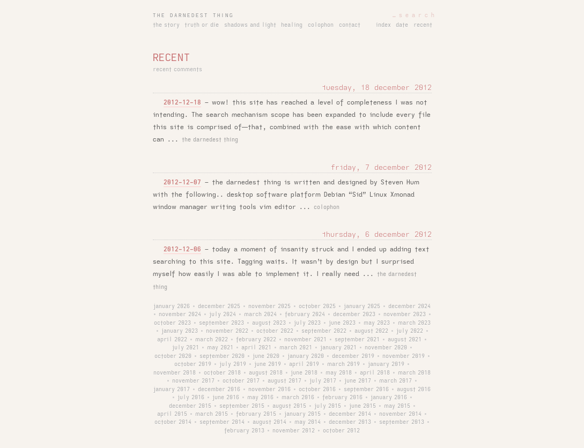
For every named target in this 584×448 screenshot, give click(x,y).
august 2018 (266, 373)
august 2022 (371, 331)
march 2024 (260, 314)
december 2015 (190, 406)
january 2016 (389, 397)
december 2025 (219, 306)
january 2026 (171, 306)
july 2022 (409, 331)
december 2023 (354, 314)
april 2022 (172, 340)
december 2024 (409, 306)
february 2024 (305, 314)
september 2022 (323, 331)
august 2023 (269, 323)
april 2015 (172, 414)
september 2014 (222, 422)
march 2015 (211, 414)
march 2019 (343, 364)
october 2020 (172, 356)
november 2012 (293, 431)
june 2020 (266, 356)
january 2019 (386, 364)
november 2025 (269, 306)
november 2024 (180, 314)
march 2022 (211, 340)
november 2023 (404, 314)
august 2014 (269, 422)
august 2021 (405, 340)
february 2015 (256, 414)
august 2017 (284, 381)
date (402, 25)
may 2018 (339, 373)
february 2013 (244, 431)
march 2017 (395, 381)
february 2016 (342, 397)
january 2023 (179, 331)
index (383, 25)
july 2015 (327, 406)
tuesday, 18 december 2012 (377, 88)
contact (349, 25)
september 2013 (401, 422)
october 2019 (192, 364)
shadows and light (250, 25)
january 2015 (302, 414)
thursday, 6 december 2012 (377, 234)
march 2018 (414, 373)
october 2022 (274, 331)
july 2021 (185, 348)
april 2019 (304, 364)
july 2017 (322, 381)
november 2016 (269, 389)
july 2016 (191, 397)
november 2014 (400, 414)
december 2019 (353, 356)
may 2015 (397, 406)
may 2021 (220, 348)
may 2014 (307, 422)
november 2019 (403, 356)
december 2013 (350, 422)
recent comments (177, 69)
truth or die (201, 25)
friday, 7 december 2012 (381, 167)
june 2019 (267, 364)
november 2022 (227, 331)
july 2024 (222, 314)
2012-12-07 (182, 182)
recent (422, 25)
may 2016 (260, 397)
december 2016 (219, 389)
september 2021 (357, 340)
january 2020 (305, 356)
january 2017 (171, 389)
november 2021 (305, 340)
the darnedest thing (193, 15)
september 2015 (241, 406)
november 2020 (386, 348)
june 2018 (304, 373)
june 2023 (342, 323)
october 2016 (317, 389)
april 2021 (256, 348)
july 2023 (307, 323)
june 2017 (357, 381)
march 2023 (414, 323)
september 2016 (366, 389)
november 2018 (174, 373)
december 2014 (350, 414)
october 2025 (317, 306)
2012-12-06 (182, 249)
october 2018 (222, 373)
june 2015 (362, 406)
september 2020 (222, 356)
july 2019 (232, 364)
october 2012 (341, 431)
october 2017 (241, 381)
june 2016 (225, 397)
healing (291, 25)
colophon (321, 25)
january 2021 (338, 348)
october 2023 (172, 323)
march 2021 (295, 348)
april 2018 (375, 373)
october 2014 (172, 422)
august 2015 (289, 406)
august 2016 (414, 389)
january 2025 (362, 306)
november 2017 (193, 381)
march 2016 (298, 397)
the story (166, 25)
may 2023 (377, 323)
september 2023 (221, 323)
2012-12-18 (182, 102)
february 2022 (256, 340)
